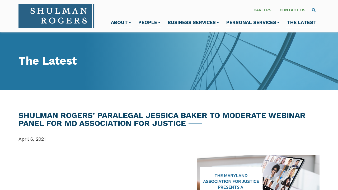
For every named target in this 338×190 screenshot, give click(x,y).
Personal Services (252, 22)
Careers (262, 10)
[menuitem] (314, 10)
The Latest (302, 22)
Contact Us (293, 10)
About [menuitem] (121, 22)
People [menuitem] (149, 22)
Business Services (193, 22)
